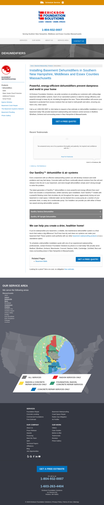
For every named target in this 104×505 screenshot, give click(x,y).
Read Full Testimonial (67, 155)
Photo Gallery (6, 114)
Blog (28, 447)
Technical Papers (32, 442)
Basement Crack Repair (10, 104)
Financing (30, 434)
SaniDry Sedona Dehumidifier (42, 210)
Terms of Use (67, 501)
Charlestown (8, 304)
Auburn (7, 296)
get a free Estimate (52, 468)
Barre (6, 300)
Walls (4, 89)
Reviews (55, 437)
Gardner (7, 321)
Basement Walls (41, 260)
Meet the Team (32, 437)
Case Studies (56, 429)
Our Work (36, 40)
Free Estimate (31, 418)
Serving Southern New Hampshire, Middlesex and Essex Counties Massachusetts (52, 34)
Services (22, 40)
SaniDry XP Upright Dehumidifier (43, 215)
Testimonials (56, 434)
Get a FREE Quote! (66, 120)
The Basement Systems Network (13, 108)
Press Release (32, 429)
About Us (49, 40)
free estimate (69, 268)
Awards (29, 432)
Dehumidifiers (7, 87)
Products (5, 84)
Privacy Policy (57, 501)
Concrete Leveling (33, 413)
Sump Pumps (7, 97)
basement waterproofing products (85, 235)
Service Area (65, 40)
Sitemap (76, 501)
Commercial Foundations (35, 416)
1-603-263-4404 (52, 485)
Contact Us (80, 40)
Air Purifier (55, 418)
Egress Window (7, 101)
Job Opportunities (33, 450)
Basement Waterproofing (9, 77)
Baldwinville (8, 298)
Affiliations (30, 445)
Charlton (7, 306)
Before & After (56, 432)
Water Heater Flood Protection (12, 92)
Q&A (28, 440)
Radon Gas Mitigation (59, 416)
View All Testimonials (38, 165)
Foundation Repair (33, 410)
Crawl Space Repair (59, 413)
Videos (54, 427)
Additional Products (9, 95)
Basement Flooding (8, 111)
